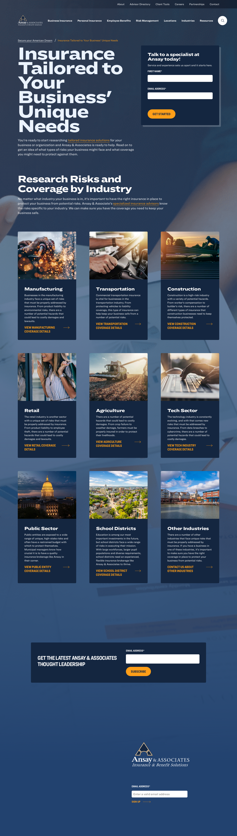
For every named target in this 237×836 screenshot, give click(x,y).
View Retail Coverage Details (40, 447)
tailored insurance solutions (89, 140)
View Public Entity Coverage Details (37, 569)
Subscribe (138, 671)
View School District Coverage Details (111, 572)
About (120, 4)
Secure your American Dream (35, 40)
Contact (214, 4)
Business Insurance (60, 20)
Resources (206, 20)
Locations (170, 20)
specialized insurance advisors (136, 203)
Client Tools (163, 4)
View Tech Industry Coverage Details (181, 447)
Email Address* (157, 88)
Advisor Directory (140, 4)
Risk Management (147, 20)
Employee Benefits (119, 20)
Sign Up (136, 801)
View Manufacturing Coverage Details (39, 329)
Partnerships (196, 4)
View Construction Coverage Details (181, 326)
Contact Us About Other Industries (180, 569)
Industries (188, 20)
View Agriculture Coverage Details (109, 443)
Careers (179, 4)
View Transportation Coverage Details (112, 326)
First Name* (155, 71)
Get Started (162, 114)
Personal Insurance (90, 20)
